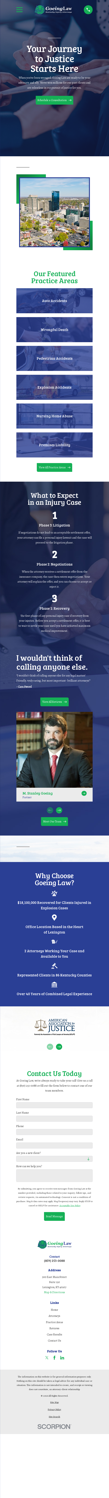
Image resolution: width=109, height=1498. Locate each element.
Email (19, 1139)
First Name (22, 1099)
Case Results (54, 1334)
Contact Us (54, 1341)
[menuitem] (54, 1402)
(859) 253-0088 (54, 1260)
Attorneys (54, 1316)
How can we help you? (29, 1166)
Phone (20, 1126)
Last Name (22, 1112)
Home (54, 1310)
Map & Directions (54, 1292)
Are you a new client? (28, 1153)
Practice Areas (54, 1322)
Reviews (54, 1328)
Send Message (54, 1216)
